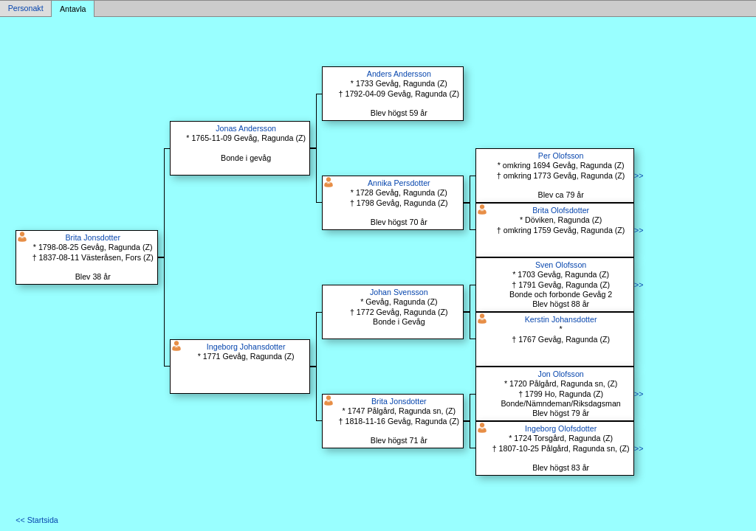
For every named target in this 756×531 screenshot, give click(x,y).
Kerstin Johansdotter (561, 319)
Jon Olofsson (561, 373)
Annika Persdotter (399, 182)
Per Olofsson (561, 155)
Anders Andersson (399, 73)
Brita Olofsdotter (560, 210)
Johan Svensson (399, 292)
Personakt (26, 8)
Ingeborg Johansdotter (246, 346)
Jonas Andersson (246, 128)
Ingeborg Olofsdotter (561, 428)
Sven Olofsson (560, 264)
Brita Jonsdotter (92, 237)
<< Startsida (37, 520)
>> (638, 175)
